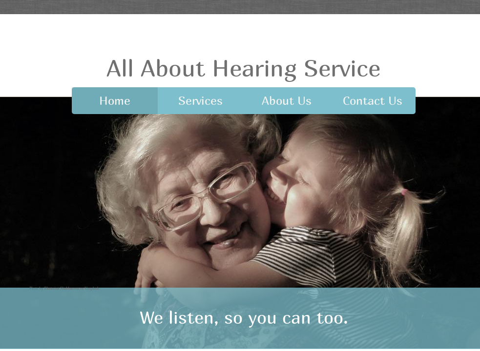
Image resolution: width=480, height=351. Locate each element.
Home (114, 100)
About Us (287, 100)
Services (200, 100)
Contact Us (372, 100)
